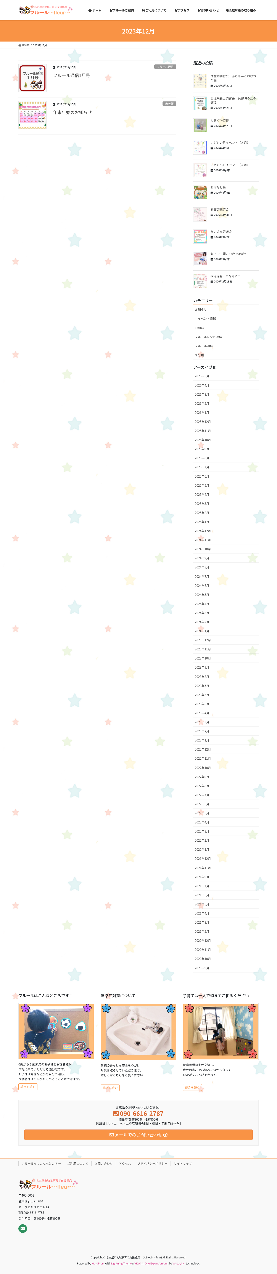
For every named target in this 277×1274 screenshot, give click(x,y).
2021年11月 (203, 868)
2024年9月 (202, 558)
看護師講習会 (220, 209)
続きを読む (27, 1087)
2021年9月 (202, 877)
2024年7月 (202, 576)
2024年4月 (202, 604)
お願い (199, 328)
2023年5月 (202, 704)
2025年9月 (202, 449)
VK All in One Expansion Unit (152, 1263)
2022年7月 (202, 795)
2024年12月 (203, 531)
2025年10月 (203, 440)
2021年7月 (202, 886)
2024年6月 (202, 585)
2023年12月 (203, 640)
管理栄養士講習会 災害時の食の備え (233, 100)
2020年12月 (203, 940)
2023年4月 (202, 713)
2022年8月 (202, 786)
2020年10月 (203, 958)
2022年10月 (203, 767)
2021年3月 (202, 922)
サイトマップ (183, 1163)
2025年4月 (202, 494)
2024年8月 (202, 567)
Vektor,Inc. (178, 1263)
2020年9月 (202, 968)
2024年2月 (202, 622)
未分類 (169, 103)
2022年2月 (202, 840)
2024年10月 (203, 549)
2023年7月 (202, 686)
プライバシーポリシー (152, 1163)
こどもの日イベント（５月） (230, 142)
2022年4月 (202, 822)
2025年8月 (202, 458)
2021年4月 (202, 913)
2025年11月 (203, 430)
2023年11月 (203, 649)
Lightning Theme (121, 1263)
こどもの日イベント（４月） (230, 165)
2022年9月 (202, 777)
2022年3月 (202, 831)
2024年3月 (202, 613)
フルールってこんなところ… (41, 1163)
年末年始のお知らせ (72, 112)
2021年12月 (203, 858)
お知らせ (201, 309)
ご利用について (77, 1163)
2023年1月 (202, 740)
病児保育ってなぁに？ (226, 276)
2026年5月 (202, 376)
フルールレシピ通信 (208, 337)
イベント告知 (207, 318)
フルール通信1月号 (71, 75)
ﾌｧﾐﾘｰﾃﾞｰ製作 (220, 120)
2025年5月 (202, 485)
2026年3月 (202, 394)
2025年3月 (202, 503)
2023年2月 (202, 731)
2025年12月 (203, 421)
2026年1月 (202, 412)
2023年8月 (202, 676)
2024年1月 (202, 631)
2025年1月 (202, 522)
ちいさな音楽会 (221, 231)
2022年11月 (203, 758)
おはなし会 (218, 187)
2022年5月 (202, 813)
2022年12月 (203, 749)
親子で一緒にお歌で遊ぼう (229, 254)
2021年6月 (202, 895)
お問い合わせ (104, 1163)
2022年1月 (202, 849)
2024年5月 (202, 594)
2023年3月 (202, 722)
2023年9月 (202, 667)
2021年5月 (202, 904)
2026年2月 (202, 403)
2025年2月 (202, 512)
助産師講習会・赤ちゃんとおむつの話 (233, 78)
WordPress (98, 1263)
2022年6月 (202, 804)
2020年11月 (203, 949)
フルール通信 (165, 66)
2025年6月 (202, 476)
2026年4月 (202, 385)
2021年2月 (202, 931)
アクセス (125, 1163)
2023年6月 (202, 695)
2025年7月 (202, 467)
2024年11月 (203, 540)
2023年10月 (203, 658)
